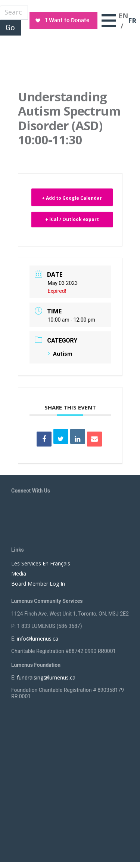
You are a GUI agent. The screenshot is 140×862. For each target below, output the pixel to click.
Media (18, 573)
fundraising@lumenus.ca (46, 677)
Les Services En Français (40, 563)
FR (132, 20)
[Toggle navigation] (108, 20)
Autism (60, 353)
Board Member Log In (38, 583)
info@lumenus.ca (37, 638)
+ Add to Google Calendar (72, 198)
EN (123, 15)
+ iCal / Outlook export (72, 219)
